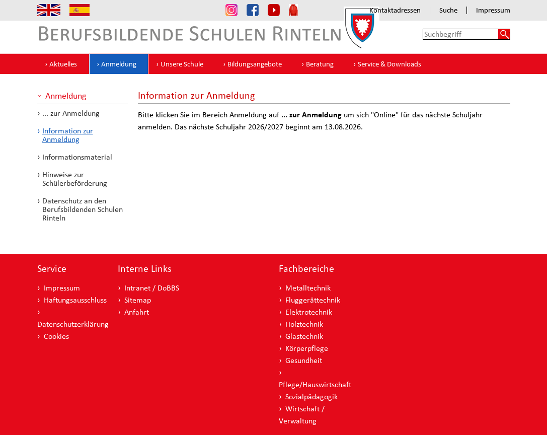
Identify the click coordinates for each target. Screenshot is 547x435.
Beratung (320, 64)
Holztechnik (304, 324)
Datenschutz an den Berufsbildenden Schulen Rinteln (82, 209)
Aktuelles (63, 64)
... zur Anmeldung (71, 113)
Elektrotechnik (308, 312)
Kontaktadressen (395, 10)
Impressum (493, 10)
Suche (448, 10)
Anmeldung (118, 64)
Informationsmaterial (77, 157)
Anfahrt (136, 312)
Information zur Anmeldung (67, 134)
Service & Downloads (389, 64)
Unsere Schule (182, 64)
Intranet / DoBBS (151, 287)
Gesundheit (303, 360)
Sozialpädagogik (311, 396)
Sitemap (137, 300)
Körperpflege (306, 348)
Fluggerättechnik (312, 300)
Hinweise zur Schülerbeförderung (74, 178)
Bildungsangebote (254, 64)
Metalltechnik (308, 287)
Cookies (56, 336)
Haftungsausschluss (75, 300)
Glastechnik (304, 336)
